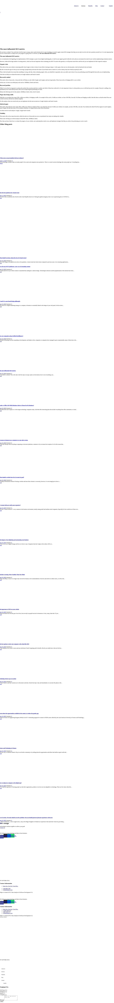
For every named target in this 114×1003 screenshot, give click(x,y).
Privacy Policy (3, 893)
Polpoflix (90, 5)
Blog (96, 5)
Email (1, 993)
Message (2, 1000)
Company (2, 994)
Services (83, 5)
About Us (76, 5)
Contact (102, 5)
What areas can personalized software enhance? (12, 158)
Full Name (2, 990)
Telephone (2, 991)
